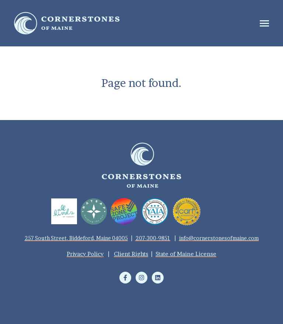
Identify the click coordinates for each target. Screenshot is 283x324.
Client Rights (131, 253)
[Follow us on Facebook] (125, 278)
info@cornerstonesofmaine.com (219, 238)
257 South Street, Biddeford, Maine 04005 (76, 238)
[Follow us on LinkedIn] (158, 278)
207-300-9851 (153, 238)
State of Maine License (186, 253)
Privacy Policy (85, 253)
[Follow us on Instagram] (141, 278)
